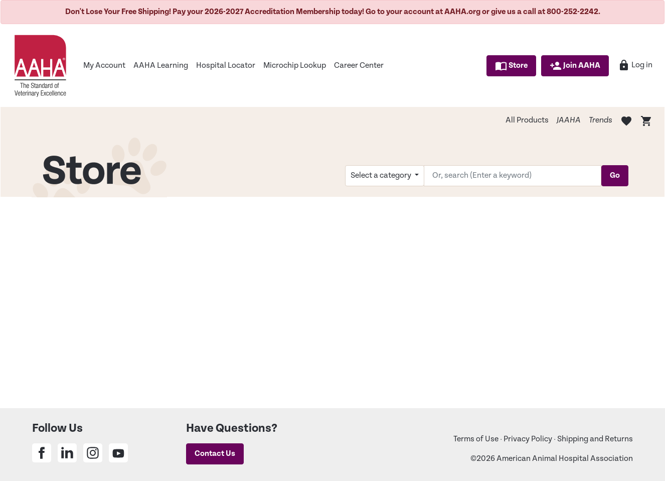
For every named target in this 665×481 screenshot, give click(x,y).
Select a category (382, 175)
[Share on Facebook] (41, 452)
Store (511, 66)
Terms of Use (475, 439)
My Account (104, 65)
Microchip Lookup (294, 65)
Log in (635, 65)
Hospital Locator (225, 65)
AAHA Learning (160, 65)
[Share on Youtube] (118, 452)
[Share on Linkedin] (67, 452)
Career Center (359, 65)
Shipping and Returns (595, 439)
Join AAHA (575, 66)
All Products (527, 120)
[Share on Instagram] (92, 452)
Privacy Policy (528, 439)
